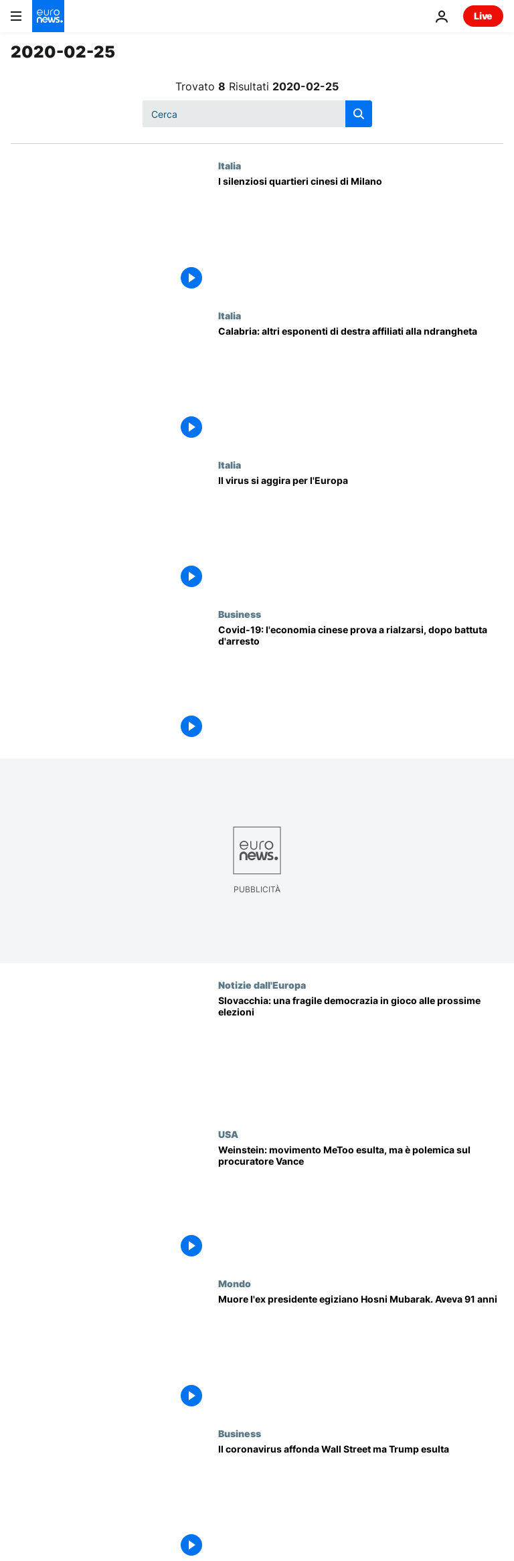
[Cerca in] (257, 113)
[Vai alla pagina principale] (48, 16)
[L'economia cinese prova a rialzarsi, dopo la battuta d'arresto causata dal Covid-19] (360, 683)
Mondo (234, 1283)
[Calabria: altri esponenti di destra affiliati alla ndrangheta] (360, 384)
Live (483, 15)
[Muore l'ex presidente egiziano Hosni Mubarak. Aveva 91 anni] (360, 1352)
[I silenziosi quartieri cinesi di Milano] (360, 234)
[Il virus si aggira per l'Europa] (360, 533)
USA (228, 1134)
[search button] (358, 113)
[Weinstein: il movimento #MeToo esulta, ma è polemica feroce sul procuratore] (360, 1203)
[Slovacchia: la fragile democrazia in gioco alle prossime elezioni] (360, 1054)
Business (239, 613)
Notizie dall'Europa (262, 984)
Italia (229, 165)
